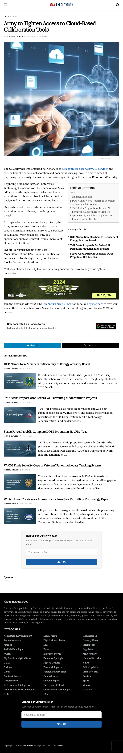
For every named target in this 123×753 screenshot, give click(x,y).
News (14, 16)
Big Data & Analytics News (17, 658)
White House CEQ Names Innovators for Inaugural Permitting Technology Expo (56, 499)
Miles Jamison (12, 470)
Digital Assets (50, 635)
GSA (45, 694)
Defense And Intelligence (17, 685)
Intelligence (89, 644)
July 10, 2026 (26, 369)
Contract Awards (12, 676)
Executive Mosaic (25, 745)
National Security (92, 658)
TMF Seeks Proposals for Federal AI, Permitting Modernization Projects (91, 209)
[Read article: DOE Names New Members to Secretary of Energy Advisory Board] (20, 381)
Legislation (88, 649)
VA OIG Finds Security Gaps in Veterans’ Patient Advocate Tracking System (52, 465)
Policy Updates (90, 667)
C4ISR (7, 662)
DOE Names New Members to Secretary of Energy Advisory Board (93, 202)
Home (6, 16)
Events (46, 649)
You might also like (82, 196)
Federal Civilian (51, 662)
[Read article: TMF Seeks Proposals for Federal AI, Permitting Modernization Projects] (20, 415)
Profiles (87, 676)
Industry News (90, 640)
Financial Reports (52, 667)
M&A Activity (89, 653)
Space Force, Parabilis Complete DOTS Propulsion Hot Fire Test (93, 217)
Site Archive (58, 745)
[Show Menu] (5, 5)
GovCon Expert (51, 680)
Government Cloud (53, 685)
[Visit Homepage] (61, 5)
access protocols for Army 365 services (85, 168)
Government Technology (56, 689)
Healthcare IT (90, 635)
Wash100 (87, 689)
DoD (45, 644)
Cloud (7, 671)
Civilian (8, 667)
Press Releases (90, 671)
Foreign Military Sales (54, 671)
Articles (8, 644)
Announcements (12, 640)
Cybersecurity (11, 680)
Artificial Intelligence (15, 649)
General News (50, 676)
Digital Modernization (54, 640)
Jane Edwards (12, 369)
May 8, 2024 (32, 36)
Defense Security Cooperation (19, 689)
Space (86, 680)
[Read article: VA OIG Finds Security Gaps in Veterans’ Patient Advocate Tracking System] (20, 482)
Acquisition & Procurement (18, 635)
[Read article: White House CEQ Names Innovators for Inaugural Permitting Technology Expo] (20, 516)
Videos (86, 685)
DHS (6, 694)
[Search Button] (117, 5)
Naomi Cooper (15, 36)
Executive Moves (52, 653)
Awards (7, 653)
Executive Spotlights (53, 658)
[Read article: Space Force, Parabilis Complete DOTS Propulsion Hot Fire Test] (20, 449)
